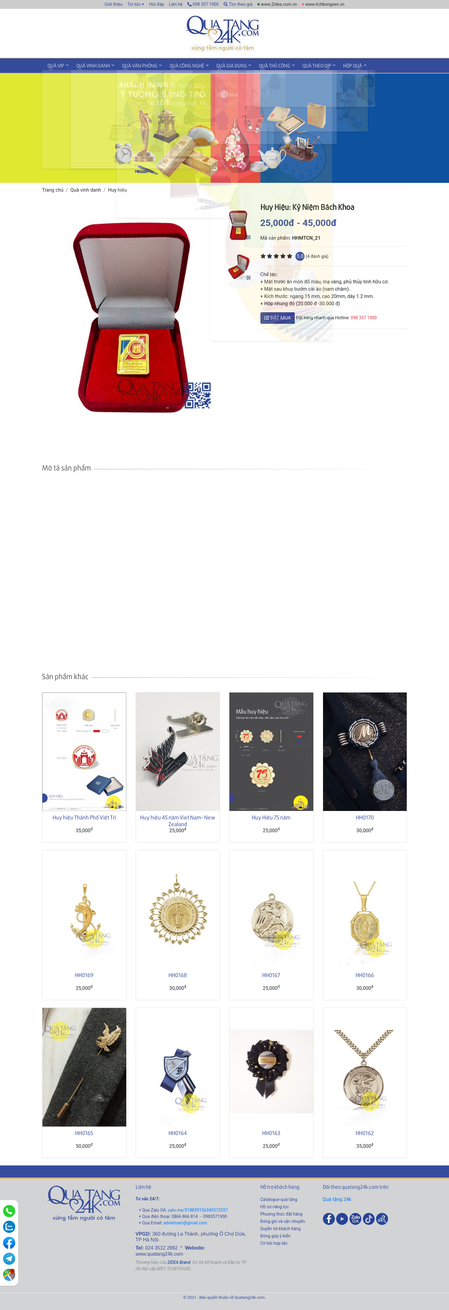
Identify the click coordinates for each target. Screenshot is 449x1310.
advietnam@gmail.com (185, 1221)
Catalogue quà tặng (278, 1198)
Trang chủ (53, 189)
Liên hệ (176, 4)
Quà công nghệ (179, 65)
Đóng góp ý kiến (275, 1234)
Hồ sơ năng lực (274, 1205)
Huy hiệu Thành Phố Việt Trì (84, 816)
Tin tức (134, 4)
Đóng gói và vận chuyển (282, 1220)
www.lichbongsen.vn (324, 4)
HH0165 (84, 1131)
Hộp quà (337, 65)
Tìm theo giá (238, 4)
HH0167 (271, 973)
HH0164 (178, 1131)
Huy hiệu (117, 189)
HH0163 (271, 1131)
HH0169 (84, 973)
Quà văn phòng (134, 65)
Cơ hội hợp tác (274, 1242)
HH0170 (365, 816)
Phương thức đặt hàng (281, 1212)
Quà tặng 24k (337, 1198)
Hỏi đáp (156, 4)
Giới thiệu (114, 4)
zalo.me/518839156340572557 (198, 1208)
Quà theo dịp (303, 65)
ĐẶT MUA (277, 317)
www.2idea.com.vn (279, 4)
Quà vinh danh (90, 65)
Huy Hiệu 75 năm (271, 816)
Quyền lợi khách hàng (280, 1227)
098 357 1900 (203, 4)
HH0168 (178, 973)
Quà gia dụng (222, 65)
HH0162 (365, 1131)
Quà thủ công (263, 65)
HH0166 (365, 973)
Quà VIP (55, 65)
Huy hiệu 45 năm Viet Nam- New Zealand (177, 819)
